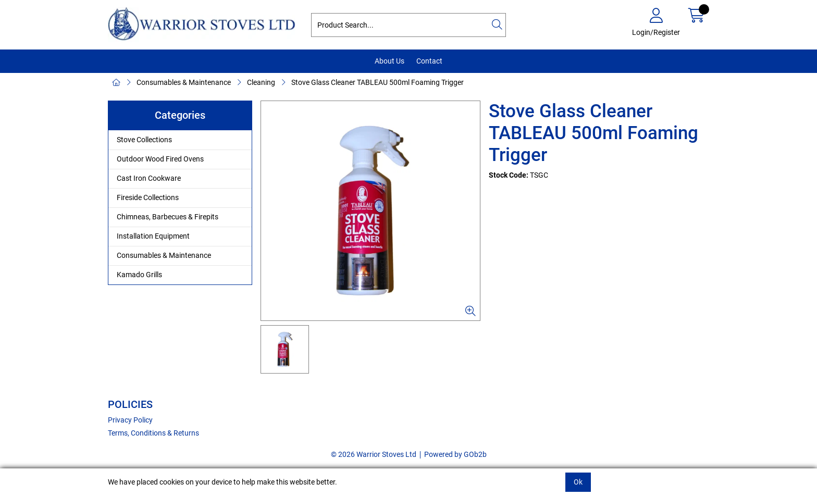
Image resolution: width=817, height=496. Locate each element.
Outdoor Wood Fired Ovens (160, 159)
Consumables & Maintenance (184, 82)
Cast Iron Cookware (149, 178)
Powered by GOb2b (455, 454)
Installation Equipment (153, 236)
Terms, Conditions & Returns (153, 433)
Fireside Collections (148, 197)
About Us (389, 61)
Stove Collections (144, 139)
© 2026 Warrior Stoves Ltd (373, 454)
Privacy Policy (130, 420)
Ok (578, 482)
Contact (429, 61)
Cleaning (261, 82)
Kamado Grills (139, 274)
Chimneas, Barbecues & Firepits (167, 217)
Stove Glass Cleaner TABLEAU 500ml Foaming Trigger (377, 82)
